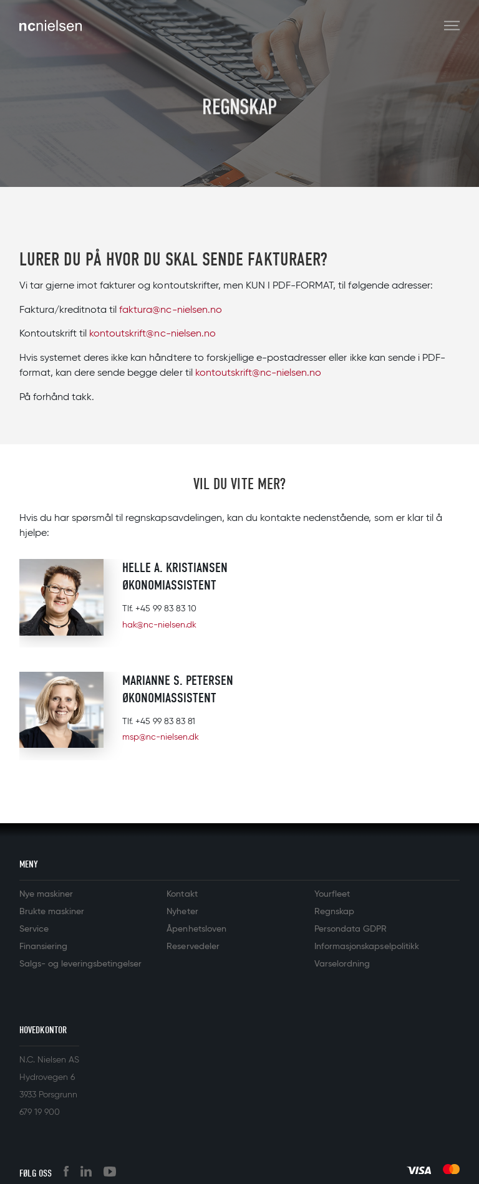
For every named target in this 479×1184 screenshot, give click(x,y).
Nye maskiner (46, 894)
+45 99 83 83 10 (165, 608)
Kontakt (182, 894)
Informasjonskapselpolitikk (366, 946)
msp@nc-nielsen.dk (160, 737)
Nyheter (182, 911)
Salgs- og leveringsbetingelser (80, 964)
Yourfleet (332, 894)
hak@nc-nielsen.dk (159, 625)
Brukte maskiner (51, 911)
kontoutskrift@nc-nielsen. (146, 334)
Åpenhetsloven (196, 929)
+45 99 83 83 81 (165, 721)
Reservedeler (193, 946)
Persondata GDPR (350, 929)
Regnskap (334, 911)
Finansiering (43, 946)
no (216, 310)
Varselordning (342, 964)
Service (34, 929)
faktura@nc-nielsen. (164, 310)
